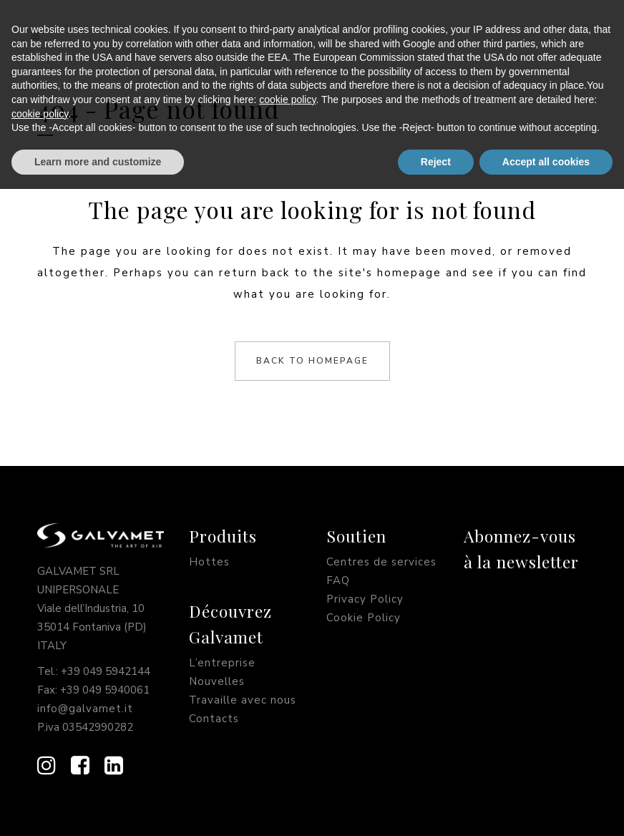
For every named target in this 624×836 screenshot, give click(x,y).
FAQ (338, 580)
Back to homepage (312, 360)
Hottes (209, 562)
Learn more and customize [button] (97, 808)
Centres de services (381, 562)
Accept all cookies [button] (546, 808)
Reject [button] (436, 808)
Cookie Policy (363, 618)
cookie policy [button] (287, 746)
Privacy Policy (365, 599)
